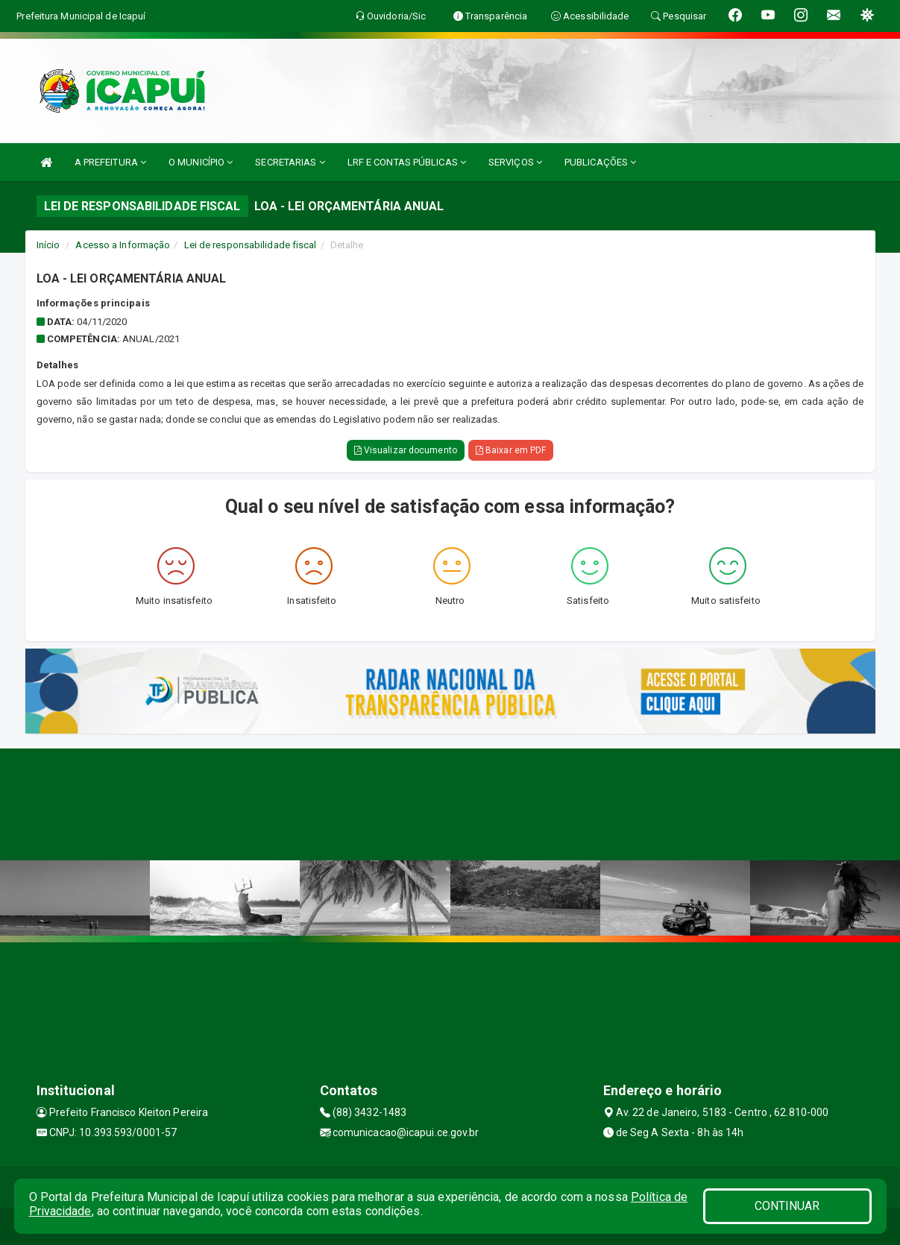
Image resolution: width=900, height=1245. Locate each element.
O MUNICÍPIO (201, 162)
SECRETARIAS (289, 162)
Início (48, 244)
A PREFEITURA (110, 162)
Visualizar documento (405, 450)
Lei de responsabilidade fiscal (250, 244)
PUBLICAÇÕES (600, 162)
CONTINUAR (787, 1206)
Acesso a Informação (122, 244)
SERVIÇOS (515, 162)
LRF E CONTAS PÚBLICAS (406, 162)
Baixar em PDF (511, 450)
